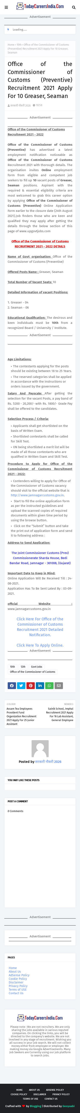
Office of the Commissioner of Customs (32, 671)
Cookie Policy (18, 979)
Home (11, 44)
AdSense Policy (19, 975)
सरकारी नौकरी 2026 (20, 105)
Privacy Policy (18, 986)
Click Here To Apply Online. (40, 645)
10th (19, 44)
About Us (15, 971)
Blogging (35, 1106)
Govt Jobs (36, 666)
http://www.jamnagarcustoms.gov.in (37, 495)
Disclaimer (16, 982)
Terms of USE (17, 989)
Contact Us (16, 993)
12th (23, 666)
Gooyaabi (69, 1106)
